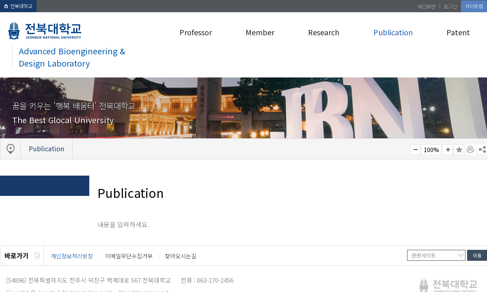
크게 (447, 149)
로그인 (450, 6)
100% (431, 150)
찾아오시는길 (180, 256)
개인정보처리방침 (72, 256)
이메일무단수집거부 (129, 256)
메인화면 (426, 6)
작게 (415, 149)
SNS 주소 (482, 149)
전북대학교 (18, 5)
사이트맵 (474, 5)
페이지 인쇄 (470, 149)
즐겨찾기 (459, 149)
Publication (393, 32)
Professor (195, 32)
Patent (458, 32)
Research (323, 32)
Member (260, 32)
